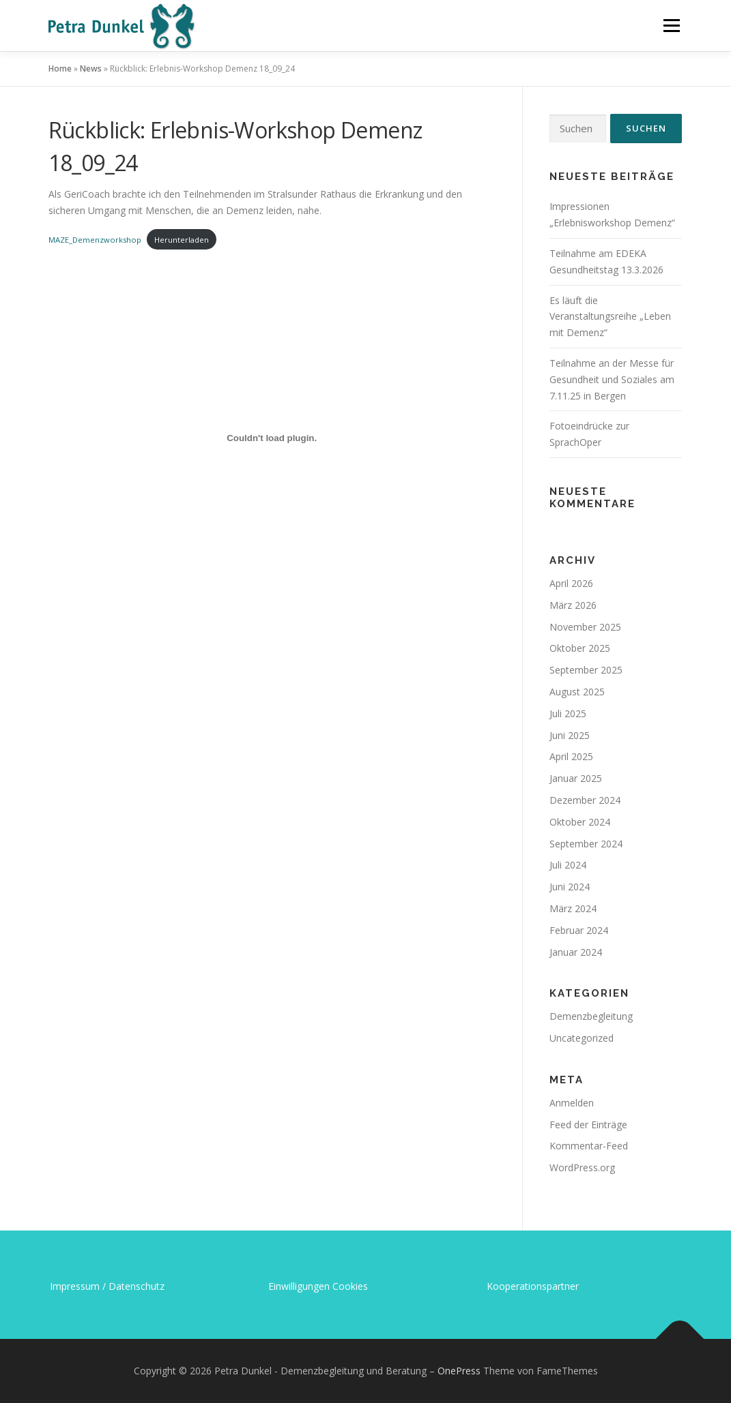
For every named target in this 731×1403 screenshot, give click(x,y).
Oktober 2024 (579, 821)
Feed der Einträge (588, 1124)
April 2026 (571, 583)
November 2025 (585, 626)
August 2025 (577, 691)
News (91, 68)
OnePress (459, 1370)
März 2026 (573, 605)
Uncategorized (581, 1037)
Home (60, 68)
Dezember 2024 (584, 800)
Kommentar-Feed (588, 1145)
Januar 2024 (575, 952)
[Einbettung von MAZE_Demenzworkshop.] (272, 438)
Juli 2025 (567, 713)
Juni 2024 (569, 886)
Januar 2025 (575, 778)
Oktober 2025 (579, 648)
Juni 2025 (569, 735)
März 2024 (573, 908)
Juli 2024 (567, 864)
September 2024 (585, 843)
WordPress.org (582, 1167)
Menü (671, 25)
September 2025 (585, 669)
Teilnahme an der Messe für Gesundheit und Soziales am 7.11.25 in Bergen (611, 379)
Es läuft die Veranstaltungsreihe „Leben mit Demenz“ (610, 317)
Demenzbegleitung (591, 1016)
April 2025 (571, 756)
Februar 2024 (578, 930)
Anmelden (571, 1102)
